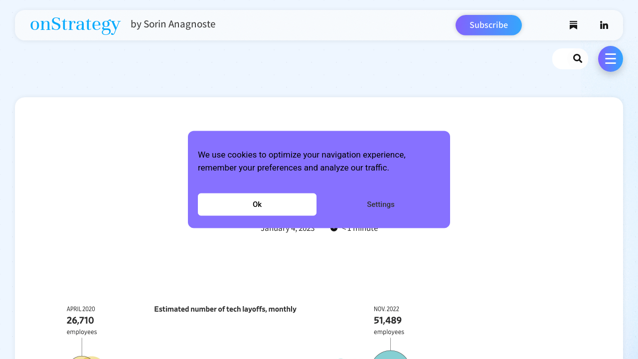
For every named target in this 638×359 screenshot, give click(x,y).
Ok (257, 204)
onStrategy (75, 24)
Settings (381, 204)
